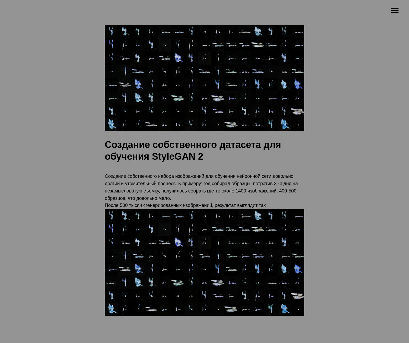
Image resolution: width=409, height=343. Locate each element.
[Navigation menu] (394, 10)
